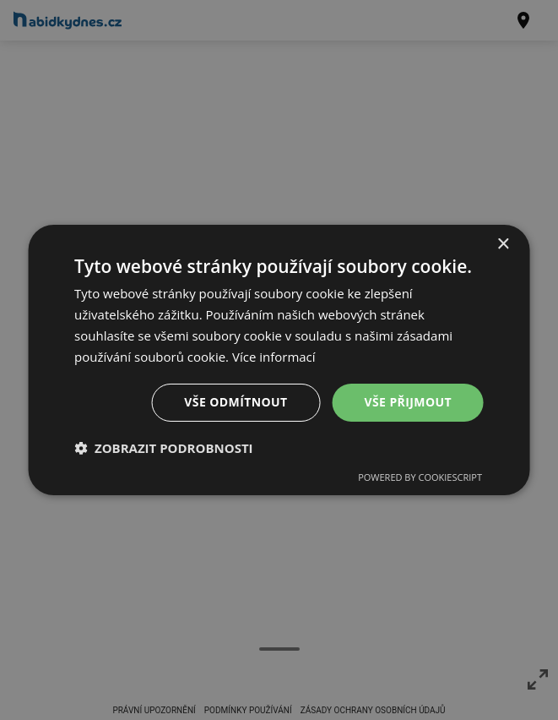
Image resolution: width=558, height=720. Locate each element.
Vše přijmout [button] (408, 402)
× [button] (502, 244)
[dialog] (279, 360)
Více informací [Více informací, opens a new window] (274, 356)
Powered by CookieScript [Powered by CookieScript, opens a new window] (420, 477)
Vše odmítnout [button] (235, 402)
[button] (163, 448)
